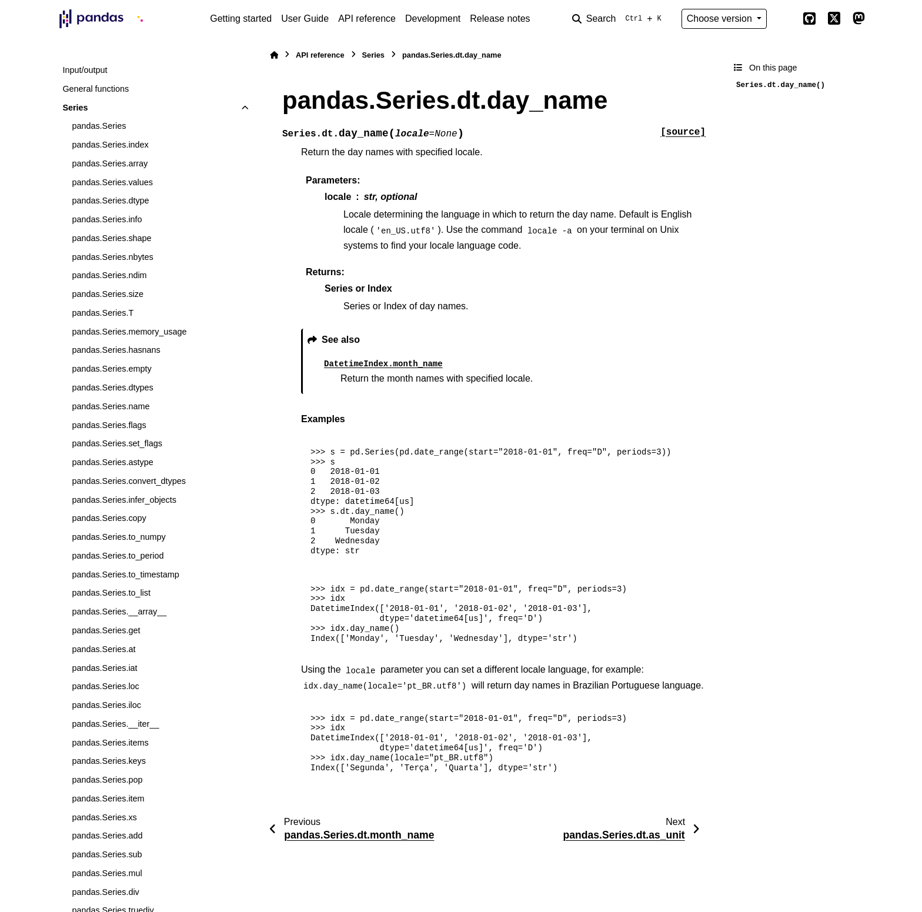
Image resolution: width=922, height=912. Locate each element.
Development (432, 19)
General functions (95, 88)
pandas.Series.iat (104, 668)
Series (75, 107)
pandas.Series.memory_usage (129, 331)
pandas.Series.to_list (111, 592)
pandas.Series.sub (107, 854)
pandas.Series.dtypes (112, 387)
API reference (367, 19)
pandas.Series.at (103, 649)
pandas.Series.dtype (110, 200)
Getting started (241, 19)
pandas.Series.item (108, 798)
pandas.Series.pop (107, 779)
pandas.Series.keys (109, 761)
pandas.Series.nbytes (112, 257)
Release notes (500, 19)
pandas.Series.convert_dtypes (129, 481)
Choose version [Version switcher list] (721, 19)
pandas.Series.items (110, 742)
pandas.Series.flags (109, 425)
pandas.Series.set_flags (117, 443)
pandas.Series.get (106, 630)
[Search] (619, 19)
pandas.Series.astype (112, 462)
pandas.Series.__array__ (119, 611)
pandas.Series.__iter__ (115, 724)
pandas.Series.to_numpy (118, 537)
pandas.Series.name (110, 406)
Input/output (84, 70)
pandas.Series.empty (111, 368)
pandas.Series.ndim (109, 275)
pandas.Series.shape (111, 238)
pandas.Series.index (110, 144)
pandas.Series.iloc (106, 705)
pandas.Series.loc (105, 686)
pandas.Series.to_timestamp (125, 574)
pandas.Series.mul (107, 873)
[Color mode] (784, 19)
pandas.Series (99, 126)
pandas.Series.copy (109, 518)
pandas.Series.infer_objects (124, 500)
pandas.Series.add (107, 835)
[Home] (274, 55)
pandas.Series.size (107, 294)
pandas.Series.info (107, 219)
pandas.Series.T (102, 313)
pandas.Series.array (110, 163)
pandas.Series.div (105, 892)
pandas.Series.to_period (117, 555)
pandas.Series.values (112, 182)
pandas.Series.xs (104, 817)
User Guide (305, 19)
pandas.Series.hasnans (116, 350)
